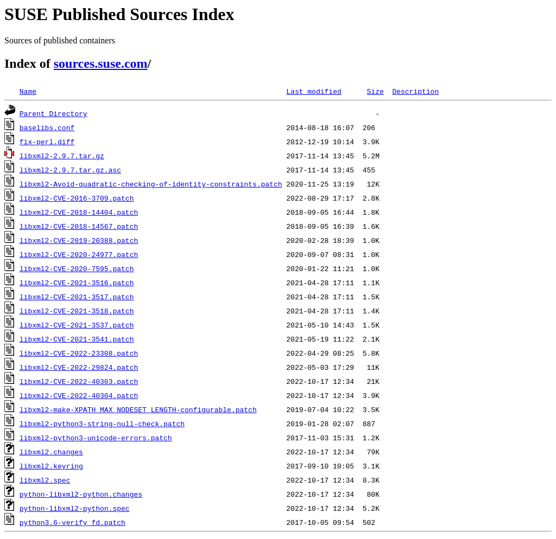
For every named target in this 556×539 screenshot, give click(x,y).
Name (28, 91)
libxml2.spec (45, 480)
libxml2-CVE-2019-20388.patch (79, 240)
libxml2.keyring (51, 466)
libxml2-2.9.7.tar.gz (62, 156)
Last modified (313, 91)
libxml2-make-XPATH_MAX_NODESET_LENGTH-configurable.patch (138, 409)
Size (375, 91)
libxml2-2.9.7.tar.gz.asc (70, 170)
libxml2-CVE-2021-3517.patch (77, 296)
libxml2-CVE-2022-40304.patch (79, 395)
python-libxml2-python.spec (75, 508)
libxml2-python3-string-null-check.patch (102, 423)
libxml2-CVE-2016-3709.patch (77, 198)
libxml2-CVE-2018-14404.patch (79, 212)
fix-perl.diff (47, 141)
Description (415, 91)
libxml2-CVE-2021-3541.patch (77, 339)
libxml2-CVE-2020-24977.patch (79, 254)
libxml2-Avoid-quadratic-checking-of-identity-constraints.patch (151, 184)
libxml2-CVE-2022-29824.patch (79, 367)
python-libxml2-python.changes (81, 494)
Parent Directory (53, 113)
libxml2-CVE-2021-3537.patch (77, 325)
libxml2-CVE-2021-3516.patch (77, 282)
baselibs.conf (47, 127)
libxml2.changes (51, 452)
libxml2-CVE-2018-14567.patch (79, 226)
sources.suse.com (101, 63)
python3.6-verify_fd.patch (72, 522)
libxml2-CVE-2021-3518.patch (77, 311)
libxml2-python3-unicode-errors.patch (96, 437)
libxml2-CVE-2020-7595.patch (77, 268)
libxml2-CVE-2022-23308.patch (79, 353)
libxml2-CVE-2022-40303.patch (79, 381)
